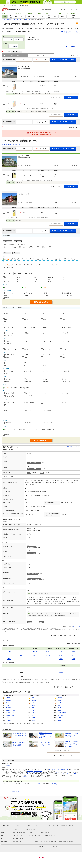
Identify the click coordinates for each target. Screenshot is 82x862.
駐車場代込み (21, 244)
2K (63, 277)
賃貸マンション (36, 832)
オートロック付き (9, 327)
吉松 (33, 707)
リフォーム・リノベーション (31, 395)
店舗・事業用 (19, 832)
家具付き (64, 357)
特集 (14, 841)
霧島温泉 (34, 700)
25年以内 (63, 259)
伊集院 (33, 717)
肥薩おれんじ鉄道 (10, 710)
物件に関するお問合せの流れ (52, 825)
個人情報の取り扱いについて (19, 829)
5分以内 (24, 265)
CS (5, 404)
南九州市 (60, 705)
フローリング (46, 355)
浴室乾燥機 (65, 333)
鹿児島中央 (34, 720)
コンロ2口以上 (8, 343)
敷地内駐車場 (27, 371)
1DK (35, 277)
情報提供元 (62, 825)
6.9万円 (73, 655)
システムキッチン (9, 341)
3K (49, 279)
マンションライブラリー (25, 841)
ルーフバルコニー (66, 363)
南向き (6, 321)
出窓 (6, 365)
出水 (33, 712)
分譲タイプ (27, 393)
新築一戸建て (31, 835)
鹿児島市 (60, 697)
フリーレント (27, 410)
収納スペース (46, 349)
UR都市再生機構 (47, 410)
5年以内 (30, 259)
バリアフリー (46, 393)
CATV (44, 402)
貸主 (6, 410)
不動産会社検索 (35, 841)
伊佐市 (59, 717)
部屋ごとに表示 (41, 55)
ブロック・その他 (66, 313)
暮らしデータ (42, 841)
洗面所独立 (27, 295)
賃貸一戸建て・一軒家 (27, 832)
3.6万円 (35, 651)
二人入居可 (46, 379)
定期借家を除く (18, 387)
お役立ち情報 (4, 841)
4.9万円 (35, 655)
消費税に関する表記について (32, 829)
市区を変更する (8, 39)
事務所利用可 (27, 381)
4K (20, 281)
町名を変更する (19, 39)
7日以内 (44, 429)
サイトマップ (49, 846)
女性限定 (64, 379)
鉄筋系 (6, 313)
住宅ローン (53, 835)
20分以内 (56, 265)
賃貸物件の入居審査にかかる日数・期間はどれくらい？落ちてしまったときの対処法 (45, 735)
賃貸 (39, 784)
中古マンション (24, 835)
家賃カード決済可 (46, 247)
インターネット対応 (29, 402)
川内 (33, 715)
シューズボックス (28, 349)
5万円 (47, 651)
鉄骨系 (25, 313)
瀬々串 (33, 705)
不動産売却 (15, 838)
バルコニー (46, 363)
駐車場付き (30, 771)
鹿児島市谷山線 (10, 715)
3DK (64, 279)
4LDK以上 (50, 281)
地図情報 (71, 841)
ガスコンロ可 (65, 341)
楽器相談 (7, 381)
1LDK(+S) (50, 277)
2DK (20, 279)
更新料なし (22, 247)
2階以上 (45, 293)
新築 (15, 259)
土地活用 (21, 838)
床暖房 (25, 357)
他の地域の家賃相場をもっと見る (63, 687)
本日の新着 (19, 429)
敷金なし (14, 247)
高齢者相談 (46, 381)
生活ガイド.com (76, 626)
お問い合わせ (42, 846)
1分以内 (16, 265)
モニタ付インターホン (29, 327)
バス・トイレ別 (9, 293)
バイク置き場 (65, 371)
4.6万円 (60, 659)
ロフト (63, 355)
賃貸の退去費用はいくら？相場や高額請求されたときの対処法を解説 (71, 735)
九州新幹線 (9, 720)
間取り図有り (8, 423)
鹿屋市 (59, 710)
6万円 (73, 651)
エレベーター (8, 363)
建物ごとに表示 (15, 55)
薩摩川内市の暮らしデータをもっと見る (63, 635)
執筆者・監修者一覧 (63, 841)
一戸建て (45, 287)
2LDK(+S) (36, 279)
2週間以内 (52, 429)
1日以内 (28, 429)
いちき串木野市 (62, 712)
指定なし (7, 259)
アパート (7, 287)
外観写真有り (27, 423)
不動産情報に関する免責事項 (18, 791)
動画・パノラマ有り (48, 423)
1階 (6, 319)
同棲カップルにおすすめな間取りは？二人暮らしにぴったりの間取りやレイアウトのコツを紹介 (71, 744)
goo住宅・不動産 (5, 825)
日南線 (7, 717)
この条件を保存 (72, 46)
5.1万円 (60, 655)
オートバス (46, 333)
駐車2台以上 (46, 371)
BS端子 (64, 402)
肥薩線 (7, 702)
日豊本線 (8, 697)
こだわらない (9, 429)
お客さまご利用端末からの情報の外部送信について (34, 825)
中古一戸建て (38, 835)
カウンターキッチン (29, 341)
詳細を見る (71, 97)
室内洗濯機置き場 (66, 293)
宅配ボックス (27, 363)
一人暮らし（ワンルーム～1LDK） (69, 774)
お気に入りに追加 (41, 59)
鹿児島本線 (9, 700)
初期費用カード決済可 (33, 247)
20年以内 (55, 259)
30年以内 (72, 259)
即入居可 (26, 379)
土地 (34, 784)
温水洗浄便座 (8, 335)
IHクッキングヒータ (48, 341)
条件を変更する (13, 46)
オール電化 (65, 393)
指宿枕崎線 (9, 707)
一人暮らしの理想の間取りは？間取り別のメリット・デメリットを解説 (19, 744)
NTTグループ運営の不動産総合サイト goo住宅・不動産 (15, 5)
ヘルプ (36, 846)
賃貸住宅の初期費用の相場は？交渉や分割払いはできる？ (19, 735)
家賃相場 (47, 832)
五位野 (33, 710)
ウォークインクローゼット (11, 349)
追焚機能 (26, 333)
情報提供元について (7, 791)
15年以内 (46, 259)
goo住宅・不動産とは (17, 825)
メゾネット (46, 357)
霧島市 (59, 700)
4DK (35, 281)
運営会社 (55, 846)
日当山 (33, 702)
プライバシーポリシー (29, 846)
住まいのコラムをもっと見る (63, 755)
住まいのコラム (54, 841)
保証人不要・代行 (66, 381)
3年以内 (22, 259)
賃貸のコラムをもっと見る (64, 750)
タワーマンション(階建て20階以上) (9, 396)
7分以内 (32, 265)
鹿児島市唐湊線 (10, 712)
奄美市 (59, 720)
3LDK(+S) (7, 281)
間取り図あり (52, 769)
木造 (44, 313)
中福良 (33, 697)
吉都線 (7, 705)
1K (20, 277)
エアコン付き (8, 295)
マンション (27, 287)
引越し (17, 841)
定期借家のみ (29, 387)
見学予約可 (8, 297)
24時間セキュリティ (67, 327)
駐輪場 (6, 373)
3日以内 (36, 429)
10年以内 (38, 259)
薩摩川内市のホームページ (73, 446)
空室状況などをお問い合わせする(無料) (63, 59)
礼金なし (6, 247)
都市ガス (45, 365)
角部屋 (63, 319)
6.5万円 (73, 659)
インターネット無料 (67, 295)
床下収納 (64, 349)
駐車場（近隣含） (28, 293)
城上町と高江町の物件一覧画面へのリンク (12, 144)
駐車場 (42, 832)
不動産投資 (54, 784)
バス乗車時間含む (9, 267)
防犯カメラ (46, 327)
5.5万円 (60, 651)
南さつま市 (60, 715)
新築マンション (16, 835)
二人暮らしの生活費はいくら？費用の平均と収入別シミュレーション (45, 744)
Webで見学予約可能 (62, 769)
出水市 (59, 702)
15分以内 (48, 265)
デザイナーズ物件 (9, 393)
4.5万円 (48, 655)
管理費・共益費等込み (9, 244)
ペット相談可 (46, 295)
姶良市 (59, 707)
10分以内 (39, 265)
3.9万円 (22, 655)
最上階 (44, 319)
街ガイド (48, 841)
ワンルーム (8, 277)
